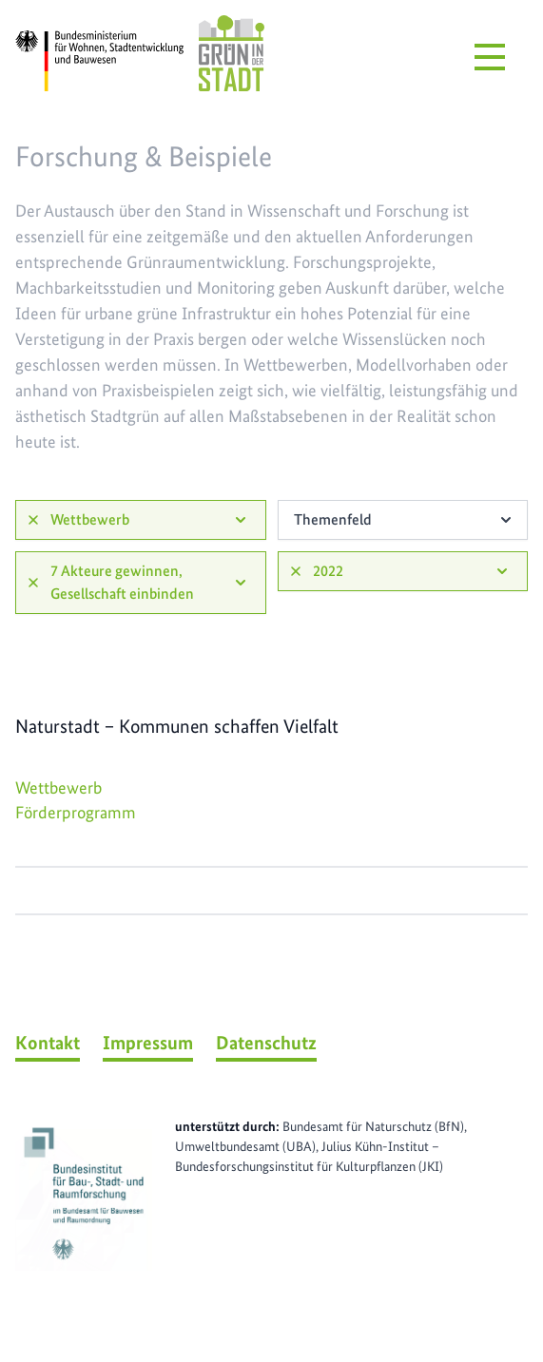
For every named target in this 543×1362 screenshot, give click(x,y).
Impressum (148, 1042)
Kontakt (47, 1042)
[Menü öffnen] (490, 57)
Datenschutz (266, 1042)
